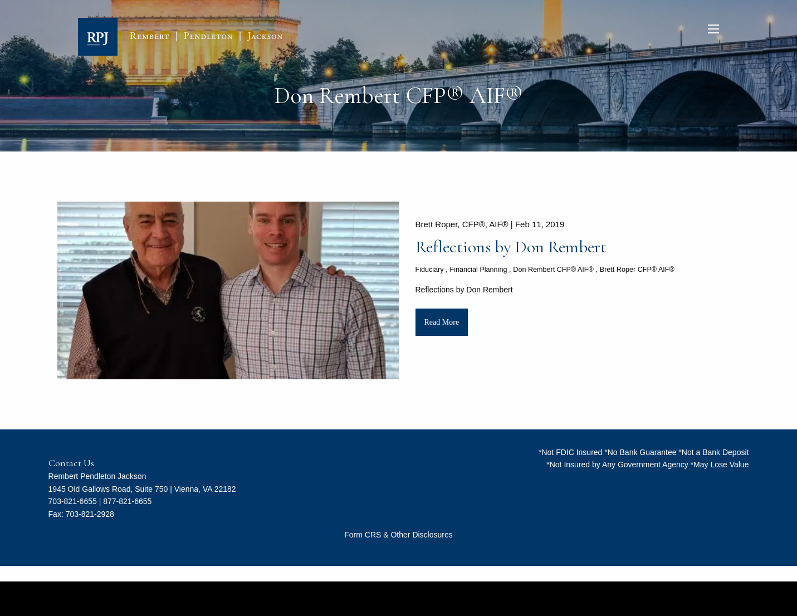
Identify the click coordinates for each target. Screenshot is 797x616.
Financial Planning (478, 269)
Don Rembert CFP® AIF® (553, 269)
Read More (441, 322)
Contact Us (71, 463)
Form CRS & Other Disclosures (398, 534)
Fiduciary (429, 269)
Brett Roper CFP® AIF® (637, 269)
